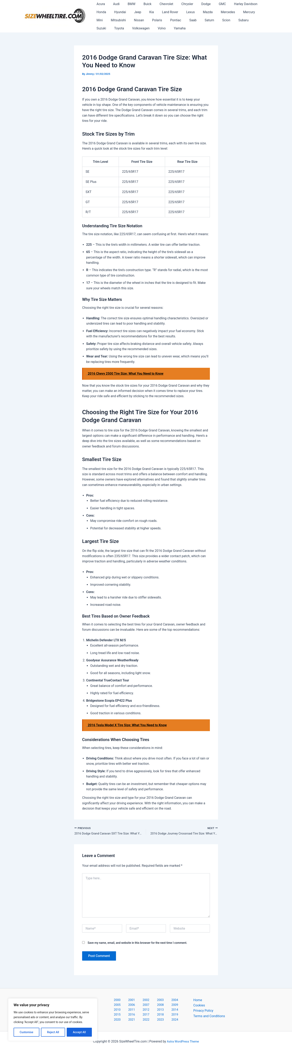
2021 (131, 1017)
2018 (156, 1011)
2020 (177, 1011)
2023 (152, 1017)
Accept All (79, 1032)
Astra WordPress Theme (182, 1039)
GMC (210, 4)
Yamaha (116, 28)
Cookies (199, 1006)
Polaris (117, 20)
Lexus (165, 12)
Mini (235, 12)
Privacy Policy (203, 1011)
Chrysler (178, 4)
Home (197, 1001)
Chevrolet (159, 4)
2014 (114, 1011)
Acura (100, 4)
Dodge (195, 4)
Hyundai (101, 12)
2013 (177, 1006)
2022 (141, 1017)
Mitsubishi (251, 12)
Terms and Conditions (209, 1017)
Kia (130, 12)
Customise (26, 1032)
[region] (52, 1019)
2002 (134, 1001)
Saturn (165, 20)
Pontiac (134, 20)
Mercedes (200, 12)
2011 (156, 1006)
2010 (146, 1006)
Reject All (53, 1032)
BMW (127, 4)
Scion (180, 20)
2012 (167, 1006)
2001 (124, 1001)
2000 (113, 1001)
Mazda (181, 12)
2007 (114, 1006)
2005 (166, 1001)
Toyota (228, 20)
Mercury (219, 12)
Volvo (100, 28)
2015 (125, 1011)
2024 (162, 1017)
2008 (125, 1006)
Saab (150, 20)
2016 (135, 1011)
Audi (114, 4)
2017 (146, 1011)
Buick (142, 4)
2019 (167, 1011)
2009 (135, 1006)
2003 (145, 1001)
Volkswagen (248, 20)
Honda (255, 4)
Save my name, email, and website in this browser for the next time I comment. (137, 943)
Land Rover (147, 12)
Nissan (101, 20)
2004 (155, 1001)
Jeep (117, 12)
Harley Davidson (232, 4)
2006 (176, 1001)
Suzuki (212, 20)
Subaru (195, 20)
